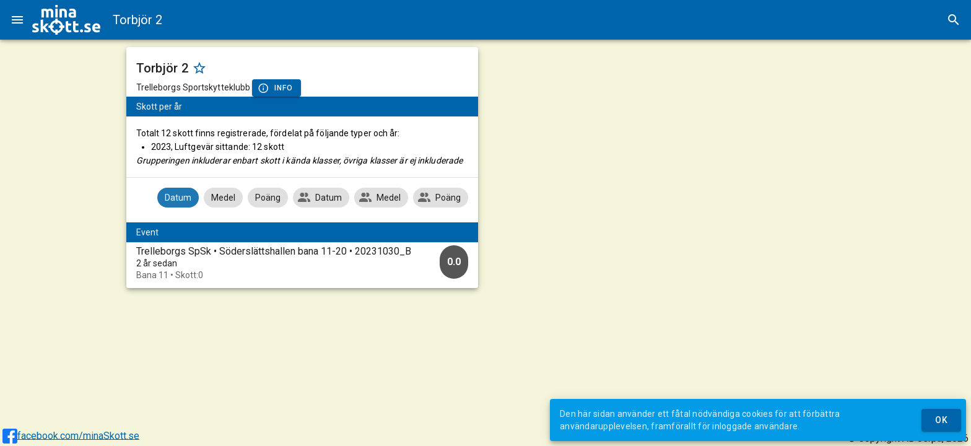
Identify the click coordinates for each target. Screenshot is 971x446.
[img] (66, 20)
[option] (302, 263)
